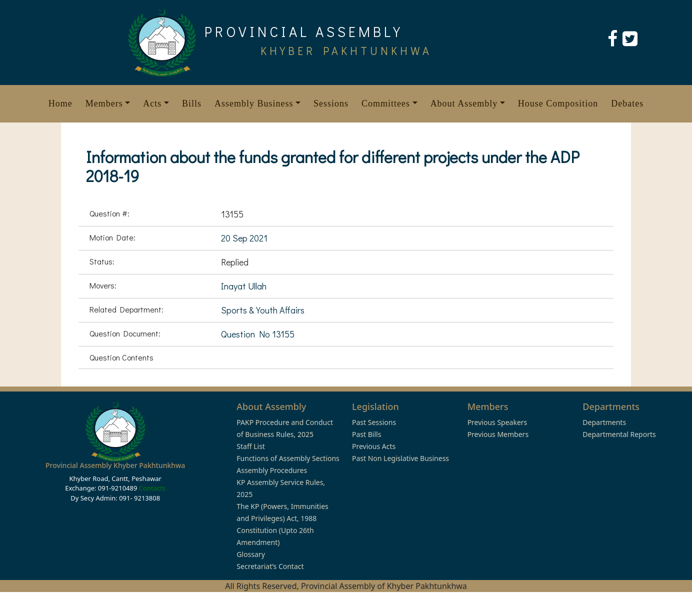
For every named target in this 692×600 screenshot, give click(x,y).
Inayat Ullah (243, 286)
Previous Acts (374, 446)
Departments (604, 422)
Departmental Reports (619, 434)
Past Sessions (374, 422)
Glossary (250, 554)
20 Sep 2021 (244, 238)
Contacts (152, 488)
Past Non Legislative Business (400, 458)
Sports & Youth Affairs (262, 310)
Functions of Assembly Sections (288, 458)
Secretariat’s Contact (270, 566)
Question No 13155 (257, 334)
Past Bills (366, 434)
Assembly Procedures (271, 470)
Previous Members (498, 434)
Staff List (250, 446)
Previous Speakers (498, 422)
